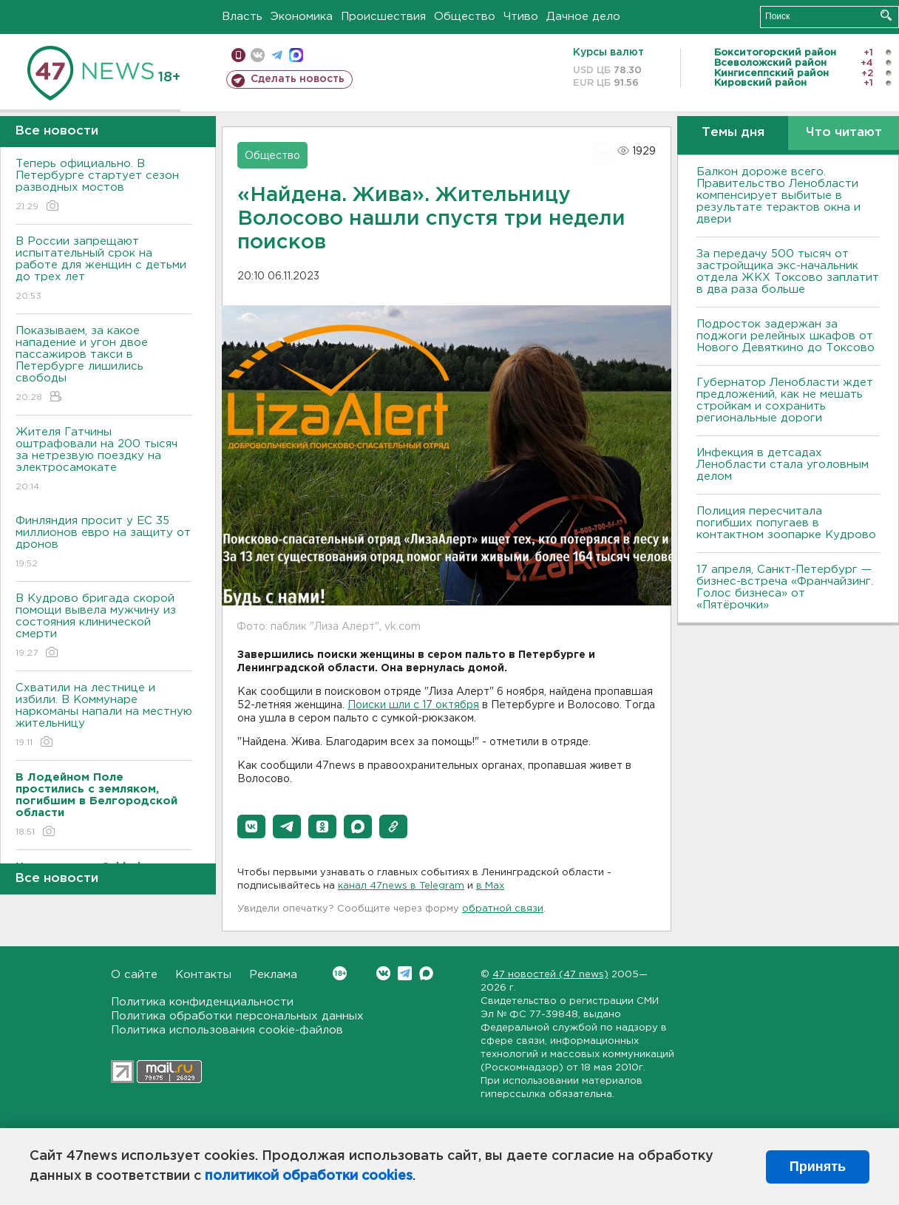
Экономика (302, 16)
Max (426, 973)
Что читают (844, 132)
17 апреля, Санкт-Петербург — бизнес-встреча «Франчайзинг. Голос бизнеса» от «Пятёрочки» (784, 587)
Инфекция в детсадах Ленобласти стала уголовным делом (782, 464)
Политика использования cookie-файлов (227, 1030)
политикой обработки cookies (309, 1176)
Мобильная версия (238, 55)
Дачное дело (583, 16)
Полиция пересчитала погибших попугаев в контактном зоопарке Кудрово (786, 523)
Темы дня (733, 132)
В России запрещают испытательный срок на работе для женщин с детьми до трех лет (104, 269)
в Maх (490, 886)
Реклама (273, 975)
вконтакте (258, 55)
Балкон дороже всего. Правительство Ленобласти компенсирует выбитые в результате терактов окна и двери (778, 195)
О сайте (134, 975)
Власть (242, 16)
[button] (251, 826)
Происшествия (383, 16)
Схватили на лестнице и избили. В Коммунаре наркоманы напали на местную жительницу (104, 716)
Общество (464, 16)
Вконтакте (340, 973)
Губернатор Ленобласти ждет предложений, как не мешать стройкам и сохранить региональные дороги (784, 400)
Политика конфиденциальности (202, 1002)
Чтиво (520, 16)
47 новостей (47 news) (550, 975)
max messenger (296, 55)
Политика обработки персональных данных (237, 1016)
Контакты (203, 975)
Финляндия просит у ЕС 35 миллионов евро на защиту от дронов (104, 543)
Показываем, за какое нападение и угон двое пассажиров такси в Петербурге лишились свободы (104, 365)
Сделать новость (298, 79)
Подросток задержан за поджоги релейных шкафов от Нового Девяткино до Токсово (785, 336)
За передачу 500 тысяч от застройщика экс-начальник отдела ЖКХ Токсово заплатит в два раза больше (787, 271)
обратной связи (502, 909)
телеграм (277, 55)
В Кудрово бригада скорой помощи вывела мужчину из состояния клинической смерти (104, 626)
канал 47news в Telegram (401, 886)
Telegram (405, 973)
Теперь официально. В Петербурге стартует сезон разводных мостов (104, 186)
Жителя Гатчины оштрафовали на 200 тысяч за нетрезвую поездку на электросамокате (104, 460)
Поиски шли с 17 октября (413, 705)
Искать (886, 15)
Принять (818, 1166)
